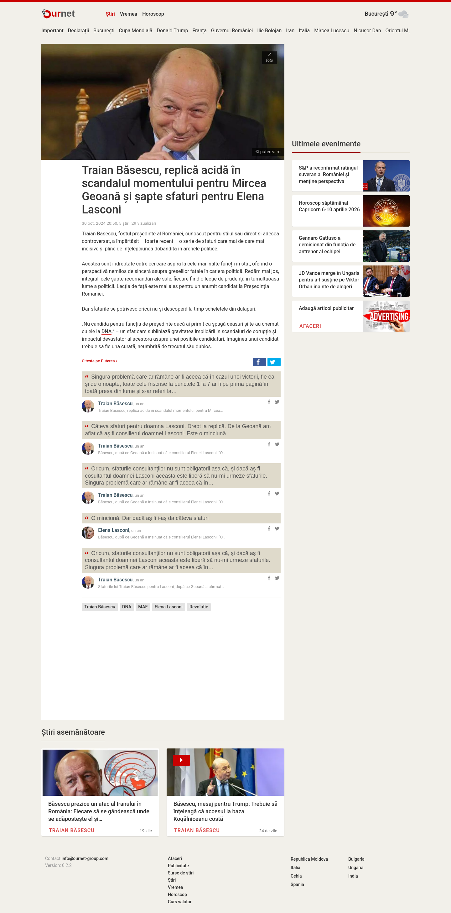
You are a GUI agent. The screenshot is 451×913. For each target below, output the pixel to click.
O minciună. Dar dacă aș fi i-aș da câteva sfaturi (146, 519)
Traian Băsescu (115, 404)
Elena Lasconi (113, 530)
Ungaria (356, 867)
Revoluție (198, 607)
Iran (290, 31)
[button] (259, 362)
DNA (106, 331)
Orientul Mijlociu (404, 31)
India (353, 876)
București (376, 14)
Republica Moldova (309, 859)
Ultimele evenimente (326, 143)
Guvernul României (232, 31)
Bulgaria (356, 859)
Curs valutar (179, 901)
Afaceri (310, 326)
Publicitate (178, 865)
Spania (297, 884)
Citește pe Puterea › (99, 361)
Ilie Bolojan (269, 31)
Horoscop (153, 14)
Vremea (128, 14)
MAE (143, 607)
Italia (304, 31)
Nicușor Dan (367, 31)
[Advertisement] (181, 661)
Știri (110, 14)
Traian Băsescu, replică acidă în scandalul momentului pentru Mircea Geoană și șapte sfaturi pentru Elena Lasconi (174, 190)
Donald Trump (172, 31)
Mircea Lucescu (331, 31)
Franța (199, 31)
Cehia (296, 876)
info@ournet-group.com (84, 858)
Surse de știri (181, 872)
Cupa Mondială (135, 31)
